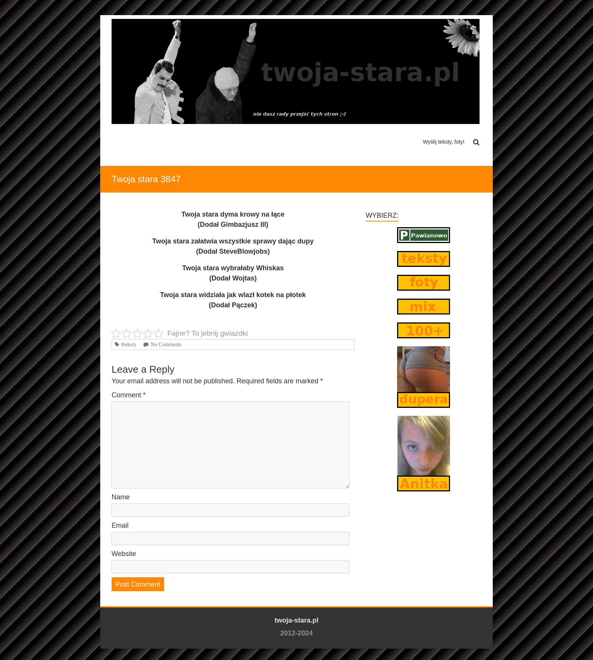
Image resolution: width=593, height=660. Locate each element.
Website (124, 554)
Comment (129, 395)
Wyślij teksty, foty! (443, 142)
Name (121, 497)
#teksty (128, 344)
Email (120, 525)
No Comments (166, 344)
